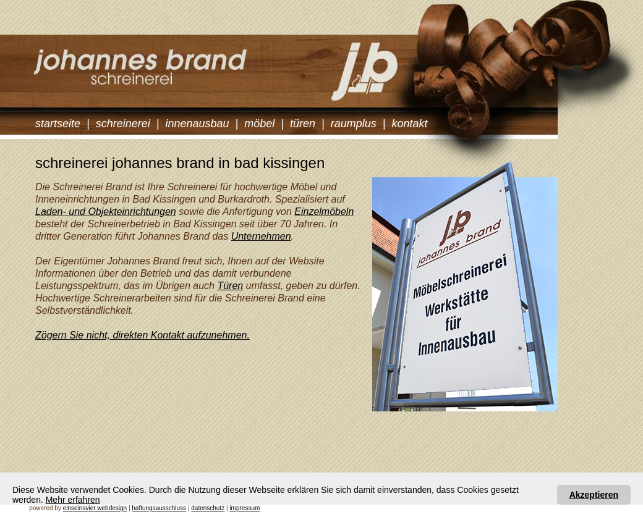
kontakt (409, 123)
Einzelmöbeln (324, 211)
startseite (57, 123)
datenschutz (207, 508)
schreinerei (123, 123)
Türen (230, 285)
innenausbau (197, 123)
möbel (259, 123)
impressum (244, 508)
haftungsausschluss (159, 508)
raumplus (354, 123)
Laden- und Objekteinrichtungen (105, 211)
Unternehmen (261, 236)
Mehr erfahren (73, 500)
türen (302, 123)
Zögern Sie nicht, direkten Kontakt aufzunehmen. (142, 335)
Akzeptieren (593, 495)
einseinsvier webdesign (95, 508)
